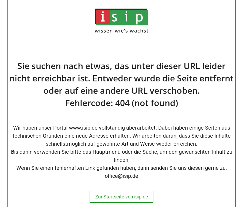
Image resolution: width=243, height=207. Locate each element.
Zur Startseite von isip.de (121, 197)
